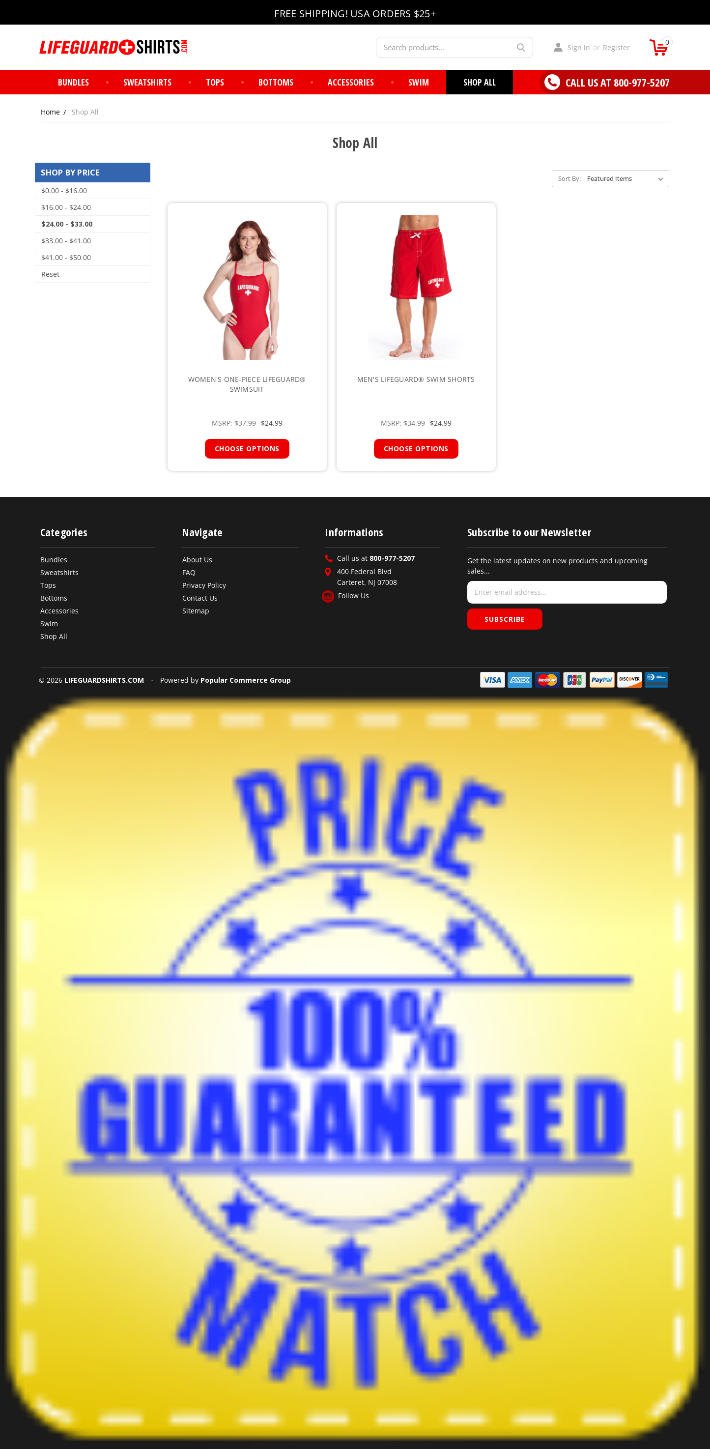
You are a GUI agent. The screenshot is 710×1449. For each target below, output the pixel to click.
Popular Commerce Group (245, 680)
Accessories (351, 82)
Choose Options (247, 448)
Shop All (479, 82)
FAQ (189, 572)
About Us (197, 559)
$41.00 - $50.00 (66, 257)
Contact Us (200, 598)
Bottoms (275, 82)
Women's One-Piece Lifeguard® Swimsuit (247, 384)
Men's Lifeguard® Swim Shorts (416, 379)
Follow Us (345, 595)
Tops (215, 82)
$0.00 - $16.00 (64, 190)
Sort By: (569, 178)
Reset (50, 274)
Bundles (73, 82)
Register (616, 47)
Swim (418, 82)
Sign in (579, 47)
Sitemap (195, 610)
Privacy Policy (204, 585)
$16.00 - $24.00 (66, 207)
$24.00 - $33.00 (66, 224)
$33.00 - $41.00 (66, 240)
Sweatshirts (147, 82)
